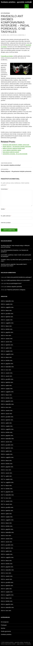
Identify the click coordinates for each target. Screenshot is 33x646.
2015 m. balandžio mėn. (7, 570)
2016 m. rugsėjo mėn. (7, 516)
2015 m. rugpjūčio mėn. (7, 557)
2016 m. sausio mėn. (6, 541)
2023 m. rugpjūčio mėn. (7, 307)
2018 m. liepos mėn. (6, 460)
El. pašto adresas (6, 215)
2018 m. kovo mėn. (6, 470)
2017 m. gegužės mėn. (7, 491)
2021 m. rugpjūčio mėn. (7, 354)
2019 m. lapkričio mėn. (7, 420)
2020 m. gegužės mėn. (7, 401)
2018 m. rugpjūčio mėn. (7, 457)
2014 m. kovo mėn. (6, 610)
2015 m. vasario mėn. (7, 576)
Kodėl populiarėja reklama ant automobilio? (18, 280)
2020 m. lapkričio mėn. (7, 382)
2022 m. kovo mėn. (6, 335)
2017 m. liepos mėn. (6, 485)
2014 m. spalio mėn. (6, 588)
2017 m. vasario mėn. (7, 501)
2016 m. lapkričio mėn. (7, 510)
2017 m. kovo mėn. (6, 498)
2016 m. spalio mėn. (6, 513)
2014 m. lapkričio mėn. (7, 585)
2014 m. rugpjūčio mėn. (7, 595)
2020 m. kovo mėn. (6, 407)
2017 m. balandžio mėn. (7, 495)
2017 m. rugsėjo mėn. (7, 479)
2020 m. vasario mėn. (7, 410)
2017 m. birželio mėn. (7, 488)
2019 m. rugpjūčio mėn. (7, 429)
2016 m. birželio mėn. (7, 526)
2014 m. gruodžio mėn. (7, 582)
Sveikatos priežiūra (6, 634)
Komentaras (4, 189)
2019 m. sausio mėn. (6, 441)
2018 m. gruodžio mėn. (7, 445)
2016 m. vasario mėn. (7, 538)
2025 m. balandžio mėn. (7, 301)
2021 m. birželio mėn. (7, 360)
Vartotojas (13, 35)
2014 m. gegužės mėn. (7, 604)
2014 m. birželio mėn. (7, 601)
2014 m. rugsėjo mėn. (7, 592)
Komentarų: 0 (22, 35)
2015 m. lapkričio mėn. (7, 548)
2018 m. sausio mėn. (6, 473)
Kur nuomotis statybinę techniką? (16, 164)
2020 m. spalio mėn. (6, 385)
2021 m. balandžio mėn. (7, 366)
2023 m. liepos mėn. (6, 310)
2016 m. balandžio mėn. (7, 532)
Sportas (3, 628)
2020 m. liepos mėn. (6, 395)
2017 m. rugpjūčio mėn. (7, 482)
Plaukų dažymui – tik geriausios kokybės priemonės (16, 170)
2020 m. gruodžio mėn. (7, 379)
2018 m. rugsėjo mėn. (7, 454)
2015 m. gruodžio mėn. (7, 545)
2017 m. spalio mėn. (6, 476)
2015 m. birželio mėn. (7, 563)
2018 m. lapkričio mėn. (7, 448)
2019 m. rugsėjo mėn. (7, 426)
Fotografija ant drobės (7, 56)
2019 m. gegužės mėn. (7, 435)
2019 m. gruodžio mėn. (7, 416)
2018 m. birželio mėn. (7, 463)
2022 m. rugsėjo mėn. (7, 320)
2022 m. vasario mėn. (7, 338)
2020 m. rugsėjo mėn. (7, 388)
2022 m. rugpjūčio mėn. (7, 323)
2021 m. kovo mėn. (6, 370)
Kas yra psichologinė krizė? (14, 283)
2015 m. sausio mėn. (6, 579)
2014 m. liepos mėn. (6, 598)
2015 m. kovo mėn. (6, 573)
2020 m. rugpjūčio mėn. (7, 391)
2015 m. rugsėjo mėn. (7, 554)
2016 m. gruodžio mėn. (7, 507)
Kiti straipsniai (5, 13)
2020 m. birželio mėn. (7, 398)
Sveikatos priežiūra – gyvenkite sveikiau (16, 2)
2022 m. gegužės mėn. (7, 332)
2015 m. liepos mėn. (6, 560)
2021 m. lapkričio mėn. (7, 345)
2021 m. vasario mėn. (7, 373)
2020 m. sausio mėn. (6, 413)
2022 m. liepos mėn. (6, 326)
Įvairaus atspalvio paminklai (14, 286)
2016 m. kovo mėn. (6, 535)
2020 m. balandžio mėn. (7, 404)
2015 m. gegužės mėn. (7, 566)
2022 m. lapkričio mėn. (7, 316)
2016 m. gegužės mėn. (7, 529)
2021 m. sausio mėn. (6, 376)
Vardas (3, 209)
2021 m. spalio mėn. (6, 348)
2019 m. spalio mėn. (6, 423)
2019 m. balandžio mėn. (7, 438)
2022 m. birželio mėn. (7, 329)
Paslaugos (4, 625)
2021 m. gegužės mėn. (7, 363)
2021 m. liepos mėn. (6, 357)
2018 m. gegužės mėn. (7, 466)
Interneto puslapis (6, 222)
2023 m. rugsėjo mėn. (7, 304)
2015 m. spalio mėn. (6, 551)
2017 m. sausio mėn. (6, 504)
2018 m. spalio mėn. (6, 451)
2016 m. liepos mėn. (6, 523)
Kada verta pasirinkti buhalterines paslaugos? (19, 277)
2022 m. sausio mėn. (6, 341)
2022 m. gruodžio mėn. (7, 313)
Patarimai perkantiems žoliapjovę (16, 289)
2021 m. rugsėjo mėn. (7, 351)
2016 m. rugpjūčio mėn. (7, 520)
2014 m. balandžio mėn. (7, 607)
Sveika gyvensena (6, 631)
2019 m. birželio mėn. (7, 432)
